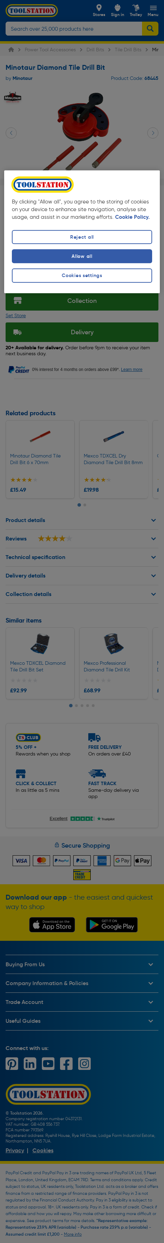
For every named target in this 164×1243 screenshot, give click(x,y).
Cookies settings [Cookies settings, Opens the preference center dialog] (82, 276)
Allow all (82, 256)
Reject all (82, 237)
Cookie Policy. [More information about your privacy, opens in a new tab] (132, 217)
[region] (82, 232)
